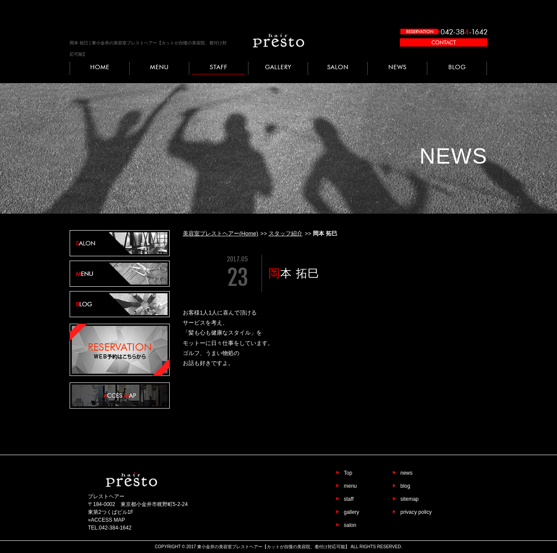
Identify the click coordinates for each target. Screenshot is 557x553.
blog (405, 486)
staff (348, 499)
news (406, 473)
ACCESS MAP (108, 520)
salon (350, 525)
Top (348, 473)
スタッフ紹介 (285, 233)
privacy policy (416, 512)
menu (350, 486)
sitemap (409, 499)
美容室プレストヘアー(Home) (220, 233)
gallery (351, 512)
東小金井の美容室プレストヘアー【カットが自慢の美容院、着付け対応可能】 (273, 546)
